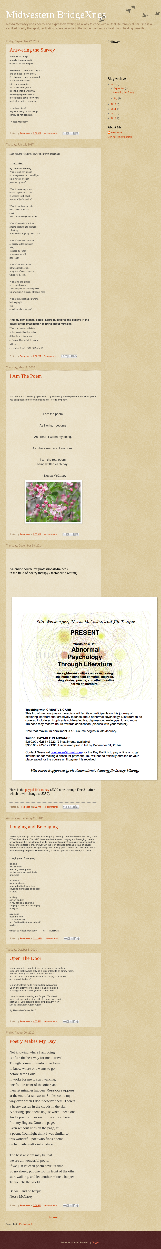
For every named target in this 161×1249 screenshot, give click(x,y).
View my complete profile (120, 137)
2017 (113, 84)
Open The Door (25, 958)
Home (53, 1217)
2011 (113, 113)
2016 (113, 104)
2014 (113, 109)
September (119, 88)
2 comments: (50, 356)
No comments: (51, 133)
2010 (113, 118)
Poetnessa (116, 132)
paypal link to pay (37, 790)
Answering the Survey (32, 50)
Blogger (95, 1242)
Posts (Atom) (25, 1224)
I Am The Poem (25, 376)
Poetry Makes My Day (32, 1041)
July (116, 98)
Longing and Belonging (33, 826)
